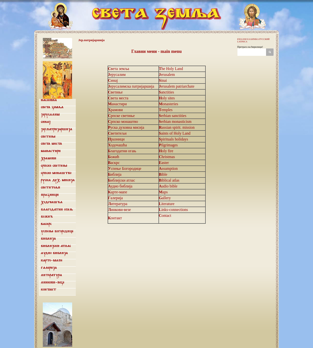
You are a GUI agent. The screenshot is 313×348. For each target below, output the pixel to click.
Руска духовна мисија (126, 127)
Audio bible (168, 186)
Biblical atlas (169, 180)
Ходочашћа (52, 202)
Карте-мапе (51, 260)
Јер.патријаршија (56, 129)
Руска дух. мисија (58, 180)
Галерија (49, 268)
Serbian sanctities (172, 116)
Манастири (51, 151)
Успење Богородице (57, 231)
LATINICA (242, 41)
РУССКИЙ (264, 39)
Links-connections (173, 210)
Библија (48, 239)
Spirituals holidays (173, 139)
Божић (47, 217)
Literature (167, 204)
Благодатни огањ (57, 209)
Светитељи (50, 187)
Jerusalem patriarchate (176, 86)
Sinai (163, 80)
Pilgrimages (168, 145)
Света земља (52, 107)
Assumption (168, 168)
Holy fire (166, 151)
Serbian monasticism (175, 121)
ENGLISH (242, 39)
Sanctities (166, 92)
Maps (163, 192)
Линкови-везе (52, 282)
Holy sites (167, 98)
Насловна (49, 100)
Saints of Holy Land (174, 133)
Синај (45, 122)
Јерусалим (50, 115)
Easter (164, 163)
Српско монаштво (56, 173)
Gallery (165, 198)
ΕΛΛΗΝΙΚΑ (253, 39)
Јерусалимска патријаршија (131, 86)
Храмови (48, 158)
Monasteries (168, 104)
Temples (166, 110)
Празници (50, 195)
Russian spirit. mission (177, 127)
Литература (51, 275)
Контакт (48, 289)
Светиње (48, 137)
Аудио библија (54, 253)
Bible (163, 174)
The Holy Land (171, 69)
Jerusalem (167, 74)
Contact (165, 215)
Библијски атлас (56, 246)
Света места (51, 144)
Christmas (167, 157)
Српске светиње (54, 166)
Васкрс (46, 224)
